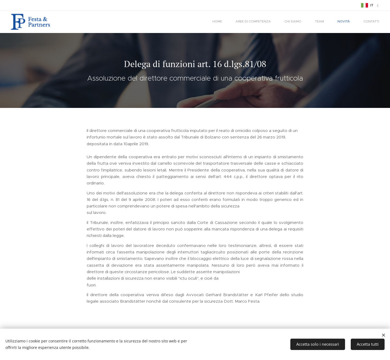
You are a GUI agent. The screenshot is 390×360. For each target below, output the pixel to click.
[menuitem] (314, 22)
